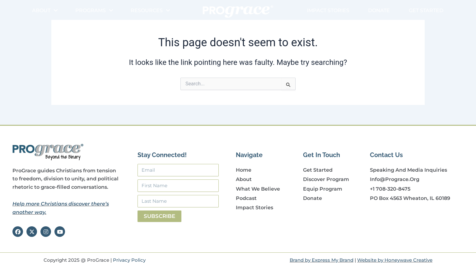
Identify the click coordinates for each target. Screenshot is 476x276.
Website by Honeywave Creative (394, 260)
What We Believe (258, 189)
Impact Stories (328, 10)
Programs (94, 10)
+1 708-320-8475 (390, 189)
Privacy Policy (129, 260)
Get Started (426, 10)
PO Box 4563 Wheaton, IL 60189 (410, 198)
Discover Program (326, 179)
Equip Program (322, 189)
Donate (379, 10)
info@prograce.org (394, 179)
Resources (150, 10)
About (45, 10)
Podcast (246, 198)
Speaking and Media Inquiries (408, 170)
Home (243, 170)
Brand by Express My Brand (321, 260)
